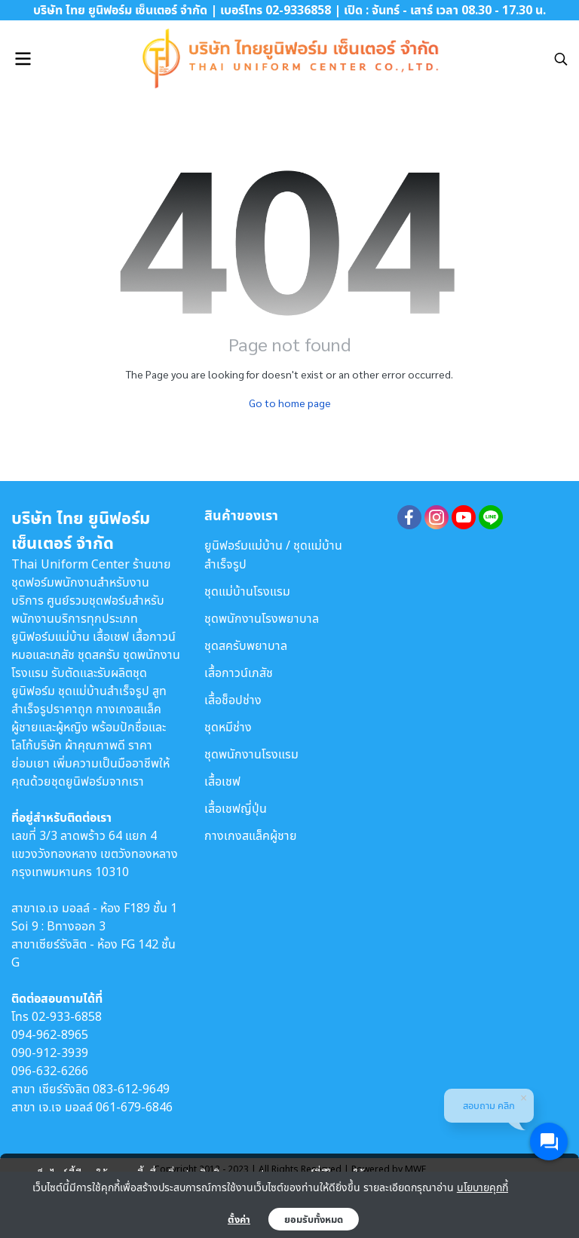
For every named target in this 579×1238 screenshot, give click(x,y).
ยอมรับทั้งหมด (313, 1219)
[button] (560, 58)
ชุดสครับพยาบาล (245, 645)
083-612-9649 (131, 1088)
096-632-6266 (49, 1070)
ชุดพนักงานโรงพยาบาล (261, 618)
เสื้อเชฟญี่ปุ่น (235, 808)
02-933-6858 (67, 1016)
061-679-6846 (134, 1107)
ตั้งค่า (239, 1219)
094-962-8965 (49, 1034)
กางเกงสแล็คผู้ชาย (250, 835)
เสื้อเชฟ (222, 781)
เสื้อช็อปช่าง (233, 699)
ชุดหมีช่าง (228, 727)
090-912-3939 (49, 1052)
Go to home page (290, 402)
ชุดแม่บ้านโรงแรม (247, 591)
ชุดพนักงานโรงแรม (251, 754)
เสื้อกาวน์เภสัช (238, 672)
